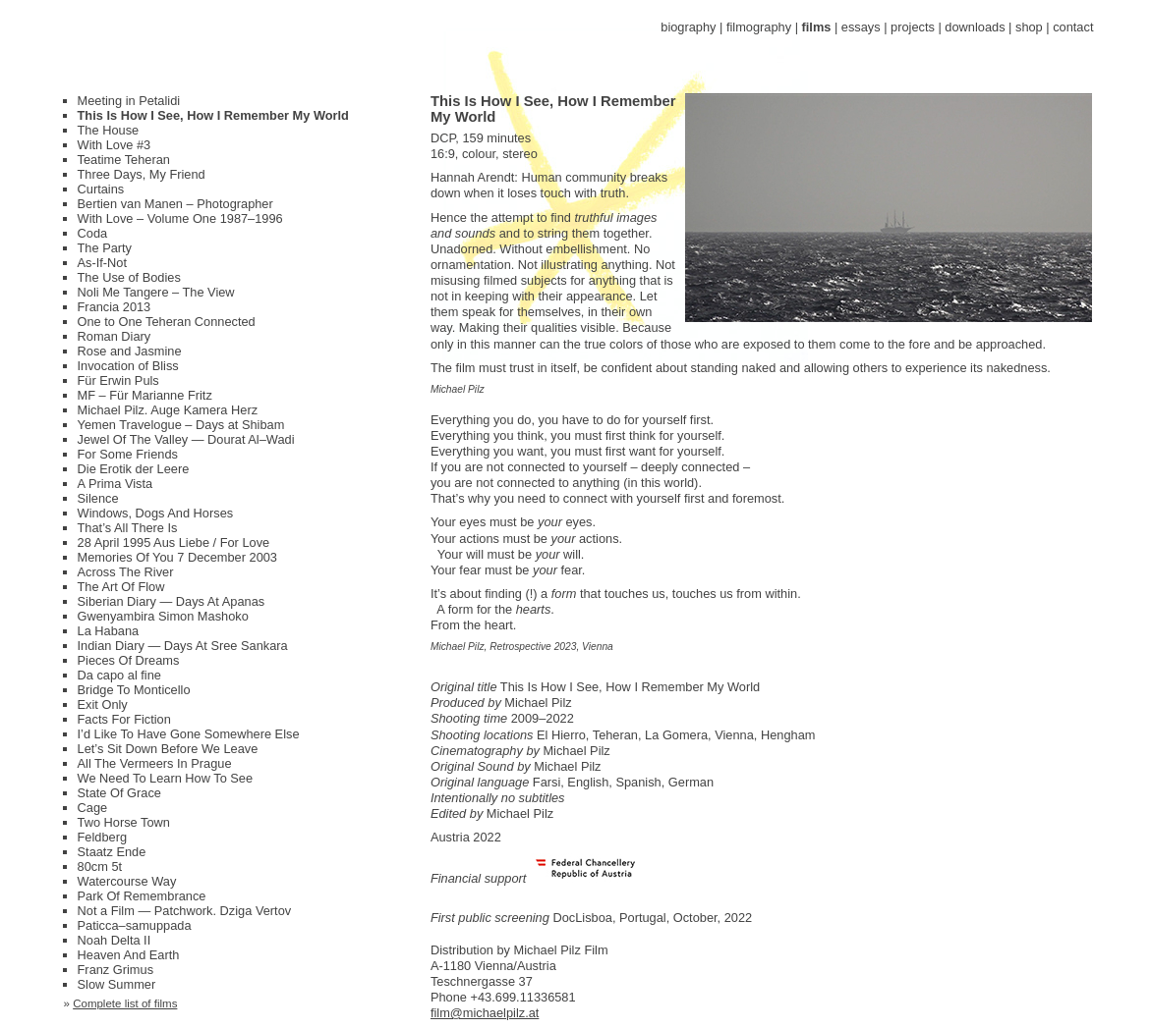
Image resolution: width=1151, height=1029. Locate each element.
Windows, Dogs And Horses (156, 513)
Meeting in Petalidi (129, 100)
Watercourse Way (127, 881)
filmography (758, 27)
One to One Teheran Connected (167, 321)
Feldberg (103, 837)
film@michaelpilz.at (485, 1012)
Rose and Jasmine (130, 351)
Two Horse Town (124, 822)
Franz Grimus (116, 969)
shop (1029, 27)
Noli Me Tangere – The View (156, 292)
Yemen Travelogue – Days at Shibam (181, 424)
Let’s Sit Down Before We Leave (168, 748)
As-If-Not (102, 262)
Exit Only (103, 704)
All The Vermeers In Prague (155, 763)
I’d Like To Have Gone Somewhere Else (189, 734)
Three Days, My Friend (141, 174)
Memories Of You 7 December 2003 (177, 557)
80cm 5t (100, 866)
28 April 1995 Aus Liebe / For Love (174, 542)
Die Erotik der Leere (134, 468)
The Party (105, 248)
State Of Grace (119, 792)
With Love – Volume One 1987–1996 (180, 218)
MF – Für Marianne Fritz (145, 395)
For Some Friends (128, 454)
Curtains (101, 189)
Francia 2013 (114, 306)
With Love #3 (114, 144)
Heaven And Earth (129, 955)
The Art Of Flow (121, 586)
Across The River (126, 572)
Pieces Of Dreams (129, 660)
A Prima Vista (115, 483)
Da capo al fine (119, 675)
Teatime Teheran (124, 159)
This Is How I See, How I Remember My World (213, 115)
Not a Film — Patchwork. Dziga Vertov (185, 910)
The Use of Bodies (129, 277)
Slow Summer (117, 984)
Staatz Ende (112, 851)
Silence (98, 498)
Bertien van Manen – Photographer (175, 203)
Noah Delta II (114, 940)
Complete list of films (125, 1003)
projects (913, 27)
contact (1073, 27)
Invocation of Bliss (128, 365)
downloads (975, 27)
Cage (93, 807)
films (817, 27)
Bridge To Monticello (134, 689)
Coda (93, 233)
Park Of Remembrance (142, 896)
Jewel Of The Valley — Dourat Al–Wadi (186, 439)
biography (688, 27)
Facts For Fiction (124, 719)
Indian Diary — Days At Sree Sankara (183, 645)
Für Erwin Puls (118, 380)
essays (861, 27)
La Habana (109, 630)
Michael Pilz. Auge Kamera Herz (168, 410)
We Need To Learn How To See (166, 778)
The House (109, 130)
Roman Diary (114, 336)
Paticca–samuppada (135, 925)
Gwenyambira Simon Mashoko (163, 616)
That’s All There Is (128, 527)
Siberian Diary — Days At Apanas (171, 601)
